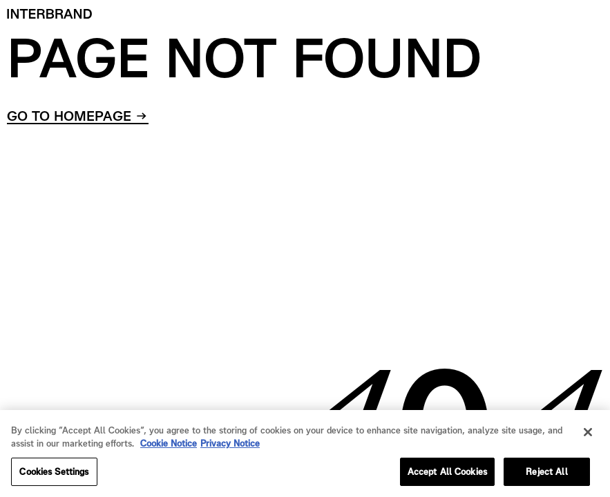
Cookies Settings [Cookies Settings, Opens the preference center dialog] (53, 477)
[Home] (49, 14)
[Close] (588, 437)
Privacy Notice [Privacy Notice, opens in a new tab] (230, 450)
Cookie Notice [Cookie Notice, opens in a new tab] (168, 450)
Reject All (546, 477)
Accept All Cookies (447, 477)
